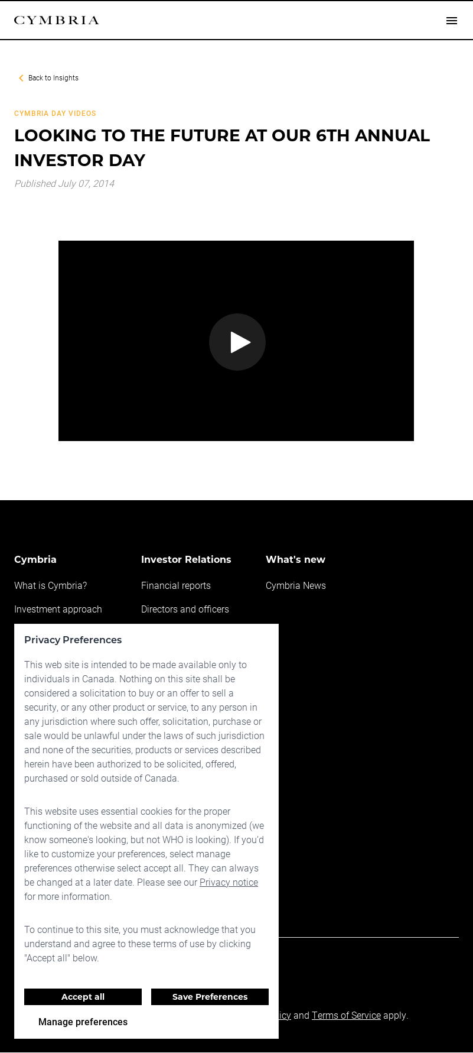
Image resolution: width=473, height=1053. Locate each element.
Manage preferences (83, 1021)
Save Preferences (209, 997)
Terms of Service (344, 1015)
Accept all (83, 997)
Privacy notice (227, 881)
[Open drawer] (452, 20)
